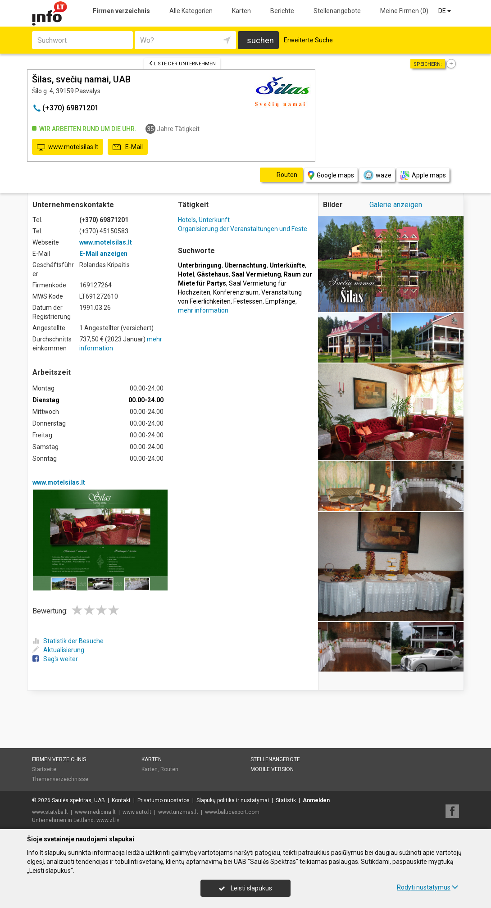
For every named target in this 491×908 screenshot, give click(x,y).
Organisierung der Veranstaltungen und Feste (242, 228)
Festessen (248, 301)
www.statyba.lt (50, 812)
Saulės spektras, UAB (78, 800)
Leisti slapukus (245, 888)
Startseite (44, 769)
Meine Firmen (404, 10)
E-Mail (128, 147)
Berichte (282, 10)
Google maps (331, 175)
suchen (260, 40)
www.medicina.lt (95, 812)
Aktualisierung (58, 650)
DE (445, 10)
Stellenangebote (337, 10)
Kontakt (121, 800)
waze (377, 175)
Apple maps (423, 175)
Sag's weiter (55, 659)
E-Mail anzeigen (103, 253)
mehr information (203, 310)
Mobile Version (272, 769)
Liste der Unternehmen (182, 64)
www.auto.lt (137, 812)
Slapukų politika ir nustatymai (232, 800)
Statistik (286, 800)
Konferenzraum (236, 292)
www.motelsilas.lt (67, 147)
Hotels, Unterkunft (204, 219)
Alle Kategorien (191, 10)
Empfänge (280, 301)
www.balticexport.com (232, 812)
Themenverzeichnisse (60, 779)
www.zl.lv (107, 820)
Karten (241, 10)
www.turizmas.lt (178, 812)
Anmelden (316, 800)
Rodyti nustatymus (427, 887)
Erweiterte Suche (308, 40)
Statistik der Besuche (68, 641)
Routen (169, 769)
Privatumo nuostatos (163, 800)
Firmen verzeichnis (121, 10)
